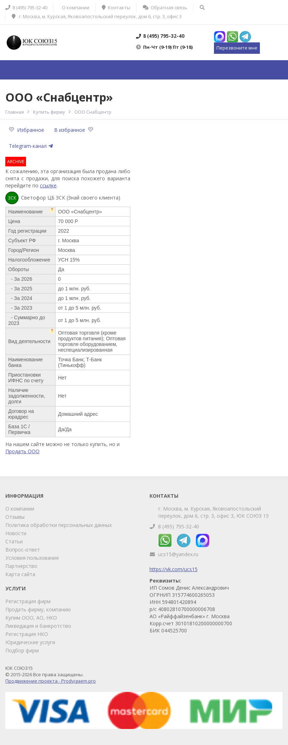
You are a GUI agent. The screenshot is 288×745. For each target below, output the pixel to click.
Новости (15, 533)
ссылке (48, 185)
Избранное (27, 129)
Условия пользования (32, 557)
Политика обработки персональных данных (58, 525)
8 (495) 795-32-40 (178, 526)
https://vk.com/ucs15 (174, 569)
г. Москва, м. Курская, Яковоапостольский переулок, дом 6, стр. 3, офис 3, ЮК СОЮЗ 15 (213, 512)
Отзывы (15, 516)
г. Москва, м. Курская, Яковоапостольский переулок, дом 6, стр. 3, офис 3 (97, 16)
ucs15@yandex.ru (178, 554)
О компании (19, 508)
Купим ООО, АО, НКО (31, 617)
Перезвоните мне (236, 48)
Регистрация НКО (26, 634)
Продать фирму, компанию (38, 609)
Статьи (14, 541)
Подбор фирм (22, 650)
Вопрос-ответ (22, 549)
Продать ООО (22, 451)
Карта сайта (20, 574)
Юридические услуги (30, 642)
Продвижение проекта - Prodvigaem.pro (50, 681)
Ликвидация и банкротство (38, 625)
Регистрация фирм (28, 601)
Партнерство (21, 566)
